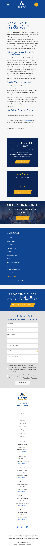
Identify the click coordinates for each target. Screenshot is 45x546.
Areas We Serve (23, 427)
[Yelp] (21, 527)
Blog (22, 430)
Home (22, 414)
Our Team (22, 420)
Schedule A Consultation (22, 305)
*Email (8, 340)
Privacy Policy (34, 378)
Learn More (22, 218)
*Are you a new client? (12, 346)
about (19, 126)
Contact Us (23, 437)
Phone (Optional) (11, 335)
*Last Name (10, 329)
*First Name (10, 324)
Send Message (22, 383)
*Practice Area (10, 351)
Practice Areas (22, 424)
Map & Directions (22, 452)
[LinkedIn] (18, 527)
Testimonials (22, 434)
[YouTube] (27, 527)
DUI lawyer (28, 120)
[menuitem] (11, 238)
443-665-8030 (22, 406)
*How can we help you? (12, 356)
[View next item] (24, 187)
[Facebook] (24, 527)
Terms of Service (26, 378)
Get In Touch (22, 161)
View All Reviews (22, 192)
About (22, 417)
